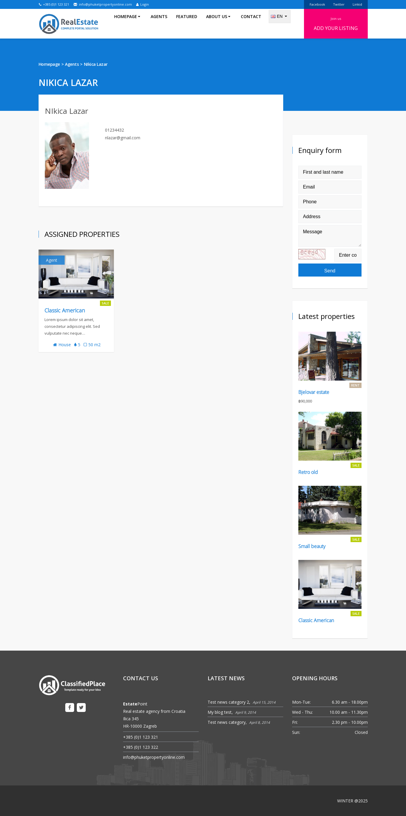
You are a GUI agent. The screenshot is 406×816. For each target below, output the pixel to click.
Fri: (295, 722)
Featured (186, 23)
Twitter (339, 4)
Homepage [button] (127, 23)
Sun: (296, 732)
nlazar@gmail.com (122, 137)
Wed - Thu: (302, 712)
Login (142, 4)
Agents (159, 23)
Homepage (49, 64)
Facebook (317, 4)
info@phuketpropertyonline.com (102, 4)
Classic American (64, 310)
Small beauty (311, 546)
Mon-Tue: (301, 702)
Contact (251, 23)
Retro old (308, 472)
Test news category (227, 722)
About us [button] (218, 23)
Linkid (357, 4)
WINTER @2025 (352, 801)
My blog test (220, 712)
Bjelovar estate (313, 392)
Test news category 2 (228, 702)
